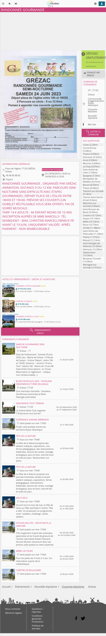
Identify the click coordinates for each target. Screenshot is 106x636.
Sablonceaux (89, 252)
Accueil (6, 586)
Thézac (86, 188)
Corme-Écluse (89, 147)
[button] (93, 59)
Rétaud (86, 240)
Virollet (86, 227)
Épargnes (87, 175)
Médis (86, 221)
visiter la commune (93, 133)
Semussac (88, 157)
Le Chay (86, 166)
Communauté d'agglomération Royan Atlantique (96, 102)
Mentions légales (13, 612)
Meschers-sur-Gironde (90, 205)
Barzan (86, 184)
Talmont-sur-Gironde (93, 191)
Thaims (86, 153)
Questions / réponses (37, 610)
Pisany (86, 237)
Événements (22, 586)
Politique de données (38, 627)
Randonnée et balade (52, 169)
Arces (85, 160)
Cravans (87, 215)
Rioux (85, 224)
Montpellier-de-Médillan (90, 180)
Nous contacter (12, 608)
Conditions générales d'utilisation (37, 618)
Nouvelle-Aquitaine (92, 116)
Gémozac (87, 249)
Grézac (91, 94)
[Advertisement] (53, 30)
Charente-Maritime (93, 110)
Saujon (86, 218)
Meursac (87, 163)
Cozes (86, 144)
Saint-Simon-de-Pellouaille (91, 232)
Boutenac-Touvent (92, 258)
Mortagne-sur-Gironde (90, 266)
